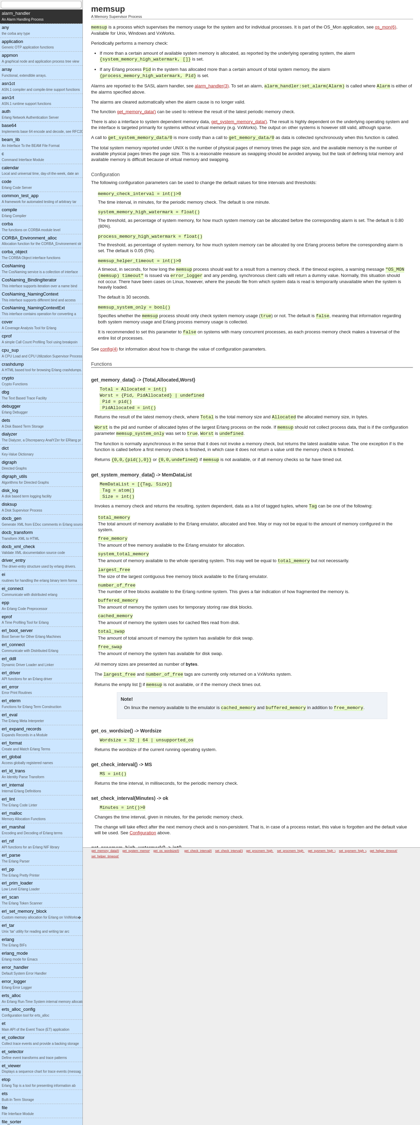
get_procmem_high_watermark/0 (268, 851)
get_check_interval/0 (198, 851)
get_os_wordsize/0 (166, 851)
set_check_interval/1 (229, 851)
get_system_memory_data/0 (142, 851)
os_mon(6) (385, 27)
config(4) (109, 349)
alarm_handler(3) (212, 85)
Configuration (143, 832)
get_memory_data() (136, 111)
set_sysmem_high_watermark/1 (361, 851)
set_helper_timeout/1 (105, 856)
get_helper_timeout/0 (384, 851)
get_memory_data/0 (105, 851)
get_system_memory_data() (239, 121)
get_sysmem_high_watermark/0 (330, 851)
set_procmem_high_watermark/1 (299, 851)
